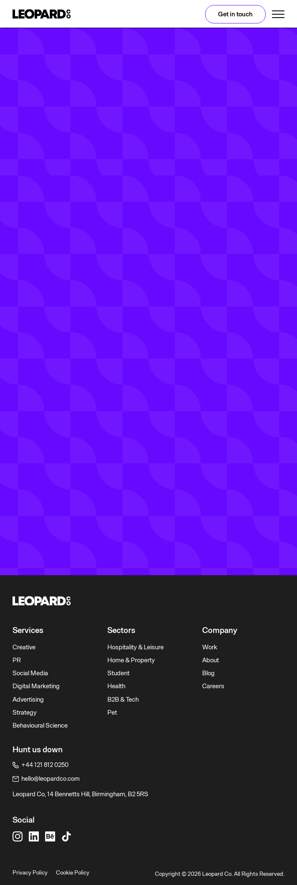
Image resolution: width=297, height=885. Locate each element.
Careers (213, 686)
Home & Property (131, 660)
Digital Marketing (36, 686)
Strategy (25, 712)
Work (209, 647)
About (210, 660)
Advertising (28, 699)
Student (118, 673)
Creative (24, 647)
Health (116, 686)
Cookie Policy (72, 872)
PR (17, 660)
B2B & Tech (123, 699)
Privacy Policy (30, 872)
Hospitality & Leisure (135, 647)
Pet (112, 712)
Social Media (30, 673)
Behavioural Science (40, 725)
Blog (208, 673)
